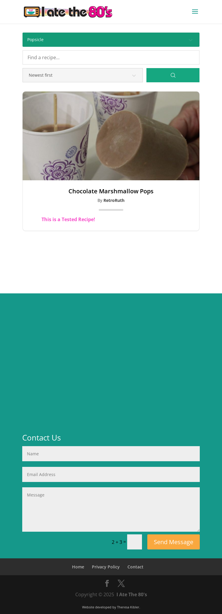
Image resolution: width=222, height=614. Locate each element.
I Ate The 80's (131, 594)
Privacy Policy (106, 567)
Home (78, 567)
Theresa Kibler (128, 607)
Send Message (173, 542)
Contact (135, 567)
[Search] (172, 75)
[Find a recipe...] (111, 57)
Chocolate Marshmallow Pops (111, 191)
